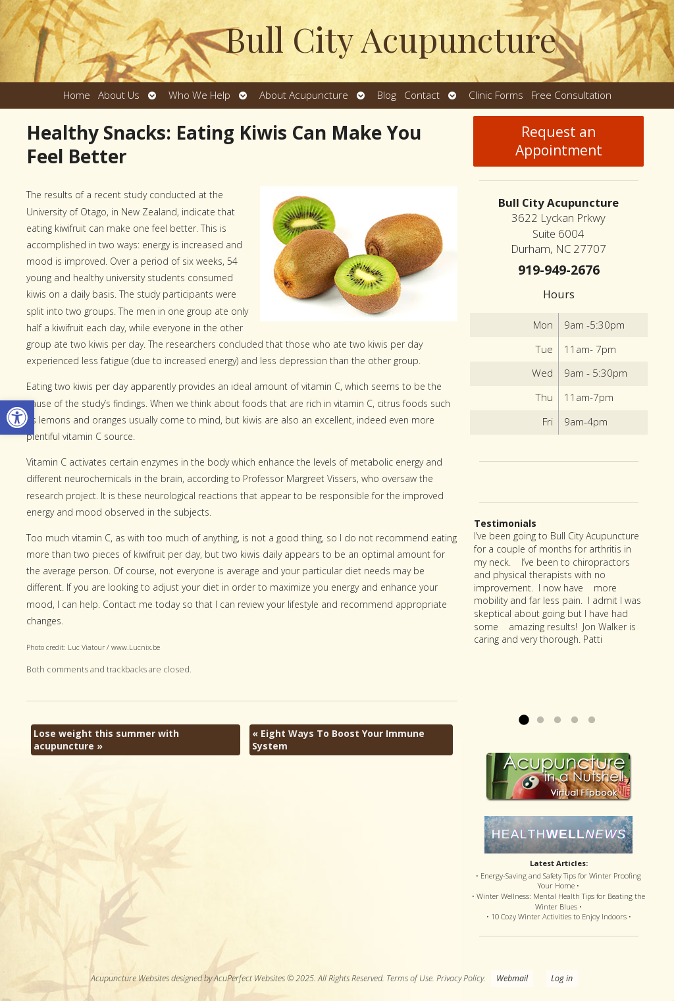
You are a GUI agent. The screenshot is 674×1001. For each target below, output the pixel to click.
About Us (119, 95)
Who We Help (199, 95)
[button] (17, 417)
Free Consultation (571, 95)
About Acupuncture (303, 95)
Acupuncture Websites (130, 978)
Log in (562, 978)
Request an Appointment (558, 140)
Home (76, 95)
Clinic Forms (496, 95)
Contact (422, 95)
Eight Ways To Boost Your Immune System (338, 740)
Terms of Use (409, 978)
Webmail (512, 978)
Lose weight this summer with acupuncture (106, 740)
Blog (386, 95)
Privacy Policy (460, 978)
